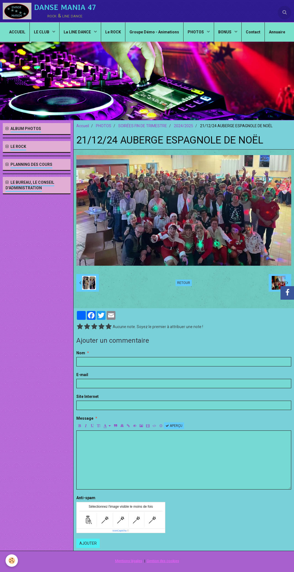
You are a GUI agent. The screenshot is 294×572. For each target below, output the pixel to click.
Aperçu (174, 426)
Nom (80, 353)
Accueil (82, 126)
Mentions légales (128, 561)
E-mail (82, 375)
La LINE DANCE (78, 32)
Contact (253, 32)
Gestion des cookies (163, 561)
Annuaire (277, 32)
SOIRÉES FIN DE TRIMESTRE (142, 126)
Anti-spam (85, 498)
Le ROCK (113, 32)
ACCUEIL (17, 32)
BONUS (225, 32)
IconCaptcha (119, 530)
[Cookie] (12, 560)
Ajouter (88, 543)
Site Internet (87, 396)
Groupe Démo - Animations (154, 32)
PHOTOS (196, 32)
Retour (183, 283)
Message (84, 418)
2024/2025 (183, 126)
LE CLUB (42, 32)
